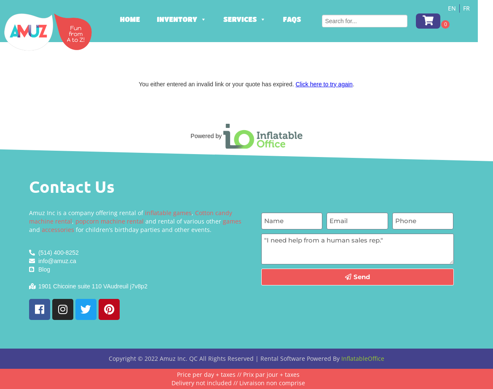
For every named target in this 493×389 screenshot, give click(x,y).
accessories (58, 230)
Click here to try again (323, 84)
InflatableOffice (362, 358)
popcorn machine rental (109, 221)
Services (254, 19)
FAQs (302, 19)
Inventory (192, 19)
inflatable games (168, 213)
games (232, 221)
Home (140, 19)
